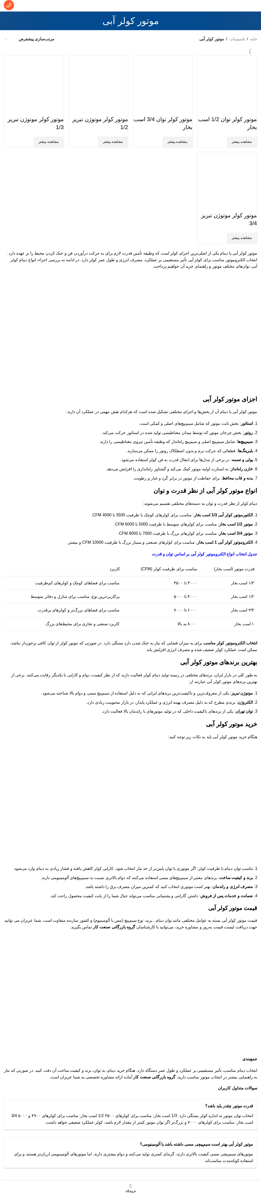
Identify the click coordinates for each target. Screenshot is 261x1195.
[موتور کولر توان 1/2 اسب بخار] (227, 85)
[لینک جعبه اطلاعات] (9, 6)
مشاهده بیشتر (242, 141)
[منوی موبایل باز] (252, 6)
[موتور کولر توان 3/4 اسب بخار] (162, 85)
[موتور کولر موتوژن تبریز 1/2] (98, 85)
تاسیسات (237, 39)
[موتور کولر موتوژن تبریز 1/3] (33, 85)
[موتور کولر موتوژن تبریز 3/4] (227, 181)
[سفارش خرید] (29, 39)
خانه (253, 39)
